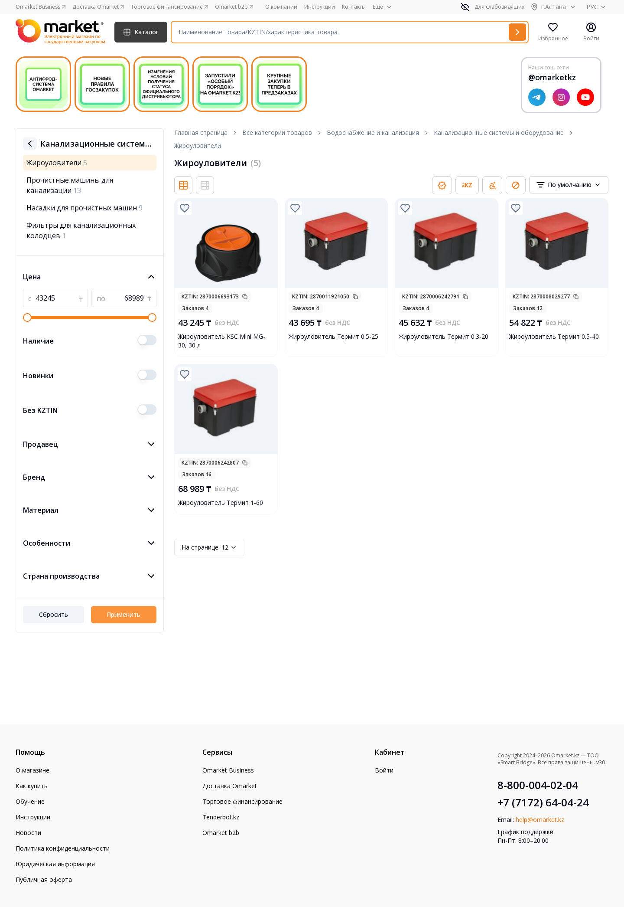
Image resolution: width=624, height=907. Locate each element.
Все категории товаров (277, 132)
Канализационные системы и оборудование (499, 132)
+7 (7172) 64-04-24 (543, 802)
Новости (28, 832)
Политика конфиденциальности (63, 848)
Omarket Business (228, 770)
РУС (597, 7)
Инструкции (319, 6)
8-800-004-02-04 (537, 785)
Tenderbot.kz (220, 817)
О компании (281, 6)
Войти (384, 770)
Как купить (32, 786)
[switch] (146, 340)
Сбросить (53, 614)
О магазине (32, 770)
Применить (123, 614)
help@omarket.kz (540, 819)
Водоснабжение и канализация (373, 132)
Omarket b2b (220, 832)
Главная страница (201, 132)
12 (209, 547)
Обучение (30, 801)
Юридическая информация (55, 864)
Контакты (354, 6)
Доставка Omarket (229, 786)
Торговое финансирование (242, 801)
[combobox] (568, 184)
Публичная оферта (44, 879)
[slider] (27, 317)
